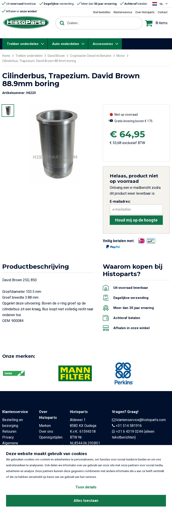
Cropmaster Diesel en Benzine (92, 55)
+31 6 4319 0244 (129, 431)
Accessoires (103, 44)
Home (6, 55)
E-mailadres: (120, 201)
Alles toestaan (86, 500)
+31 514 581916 (129, 425)
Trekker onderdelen (23, 44)
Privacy (8, 437)
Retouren (9, 431)
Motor (123, 55)
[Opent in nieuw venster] (141, 241)
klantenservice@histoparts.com (141, 419)
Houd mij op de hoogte (136, 219)
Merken (45, 425)
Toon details (86, 487)
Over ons (46, 431)
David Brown (57, 55)
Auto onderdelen (65, 44)
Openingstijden (50, 437)
